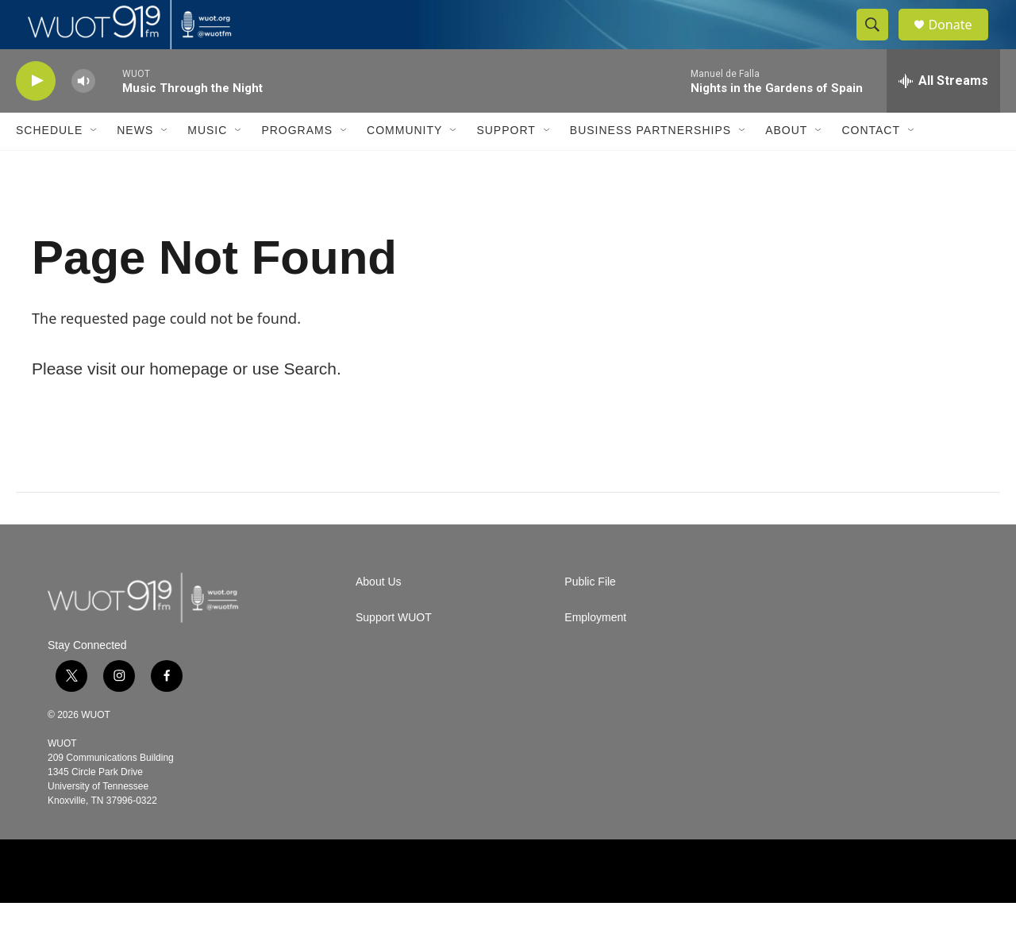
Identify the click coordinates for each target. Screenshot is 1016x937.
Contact (870, 165)
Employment (595, 652)
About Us (379, 616)
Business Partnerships (650, 165)
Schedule (49, 165)
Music (207, 165)
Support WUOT (394, 652)
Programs (297, 165)
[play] (35, 115)
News (135, 165)
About (786, 165)
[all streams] (943, 115)
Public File (590, 616)
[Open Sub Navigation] (94, 165)
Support (505, 165)
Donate (959, 41)
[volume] (83, 115)
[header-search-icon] (879, 42)
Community (404, 165)
